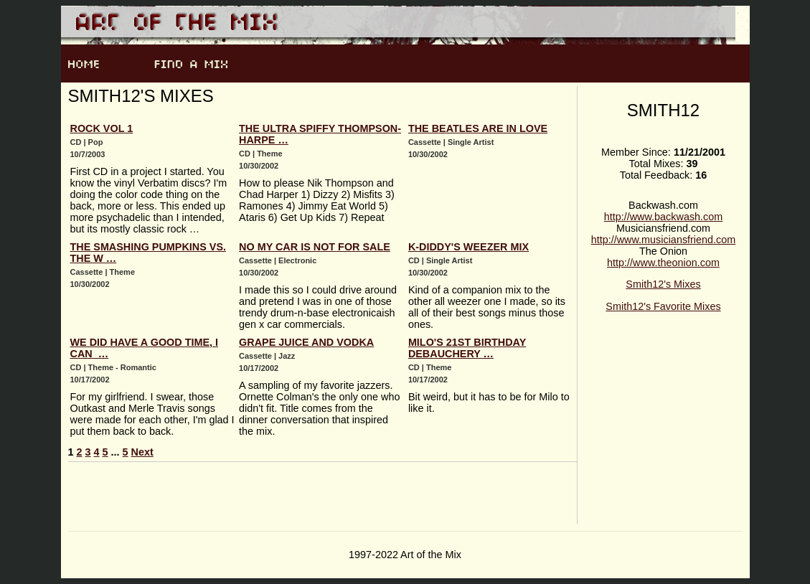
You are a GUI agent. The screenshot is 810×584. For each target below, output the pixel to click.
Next (142, 452)
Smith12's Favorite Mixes (663, 306)
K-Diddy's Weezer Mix (468, 247)
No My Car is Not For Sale (314, 247)
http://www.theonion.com (663, 262)
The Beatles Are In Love (477, 128)
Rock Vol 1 (101, 128)
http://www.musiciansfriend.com (663, 239)
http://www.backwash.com (663, 216)
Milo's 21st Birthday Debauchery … (467, 347)
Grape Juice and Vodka (306, 342)
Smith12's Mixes (663, 284)
